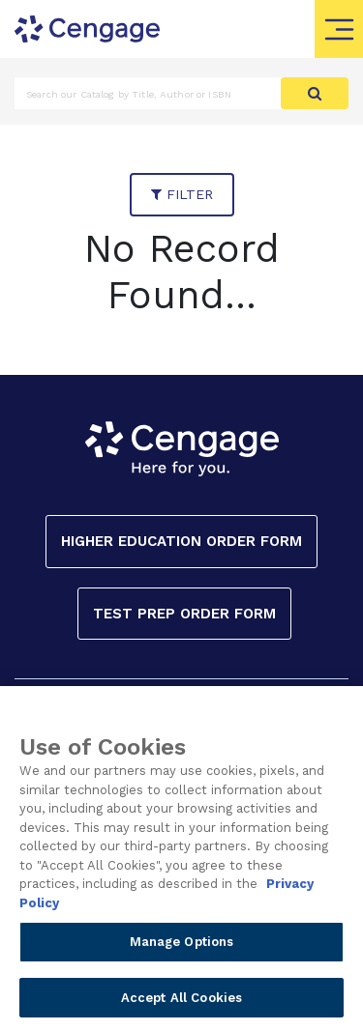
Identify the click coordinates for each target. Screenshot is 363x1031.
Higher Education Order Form (181, 541)
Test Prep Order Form (184, 613)
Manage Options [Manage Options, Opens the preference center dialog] (182, 947)
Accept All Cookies (181, 1003)
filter (182, 194)
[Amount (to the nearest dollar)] (148, 93)
